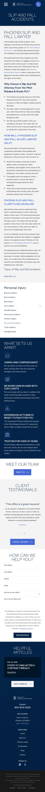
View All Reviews (22, 542)
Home (22, 733)
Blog (22, 750)
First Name (8, 565)
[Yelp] (25, 764)
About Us (22, 472)
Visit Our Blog (22, 684)
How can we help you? (12, 599)
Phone (6, 579)
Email (6, 586)
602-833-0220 (22, 707)
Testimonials (22, 746)
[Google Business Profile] (20, 764)
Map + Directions (22, 723)
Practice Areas (22, 742)
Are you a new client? (12, 592)
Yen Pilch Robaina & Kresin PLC (21, 243)
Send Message (22, 635)
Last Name (8, 572)
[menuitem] (22, 293)
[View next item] (24, 533)
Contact (22, 755)
